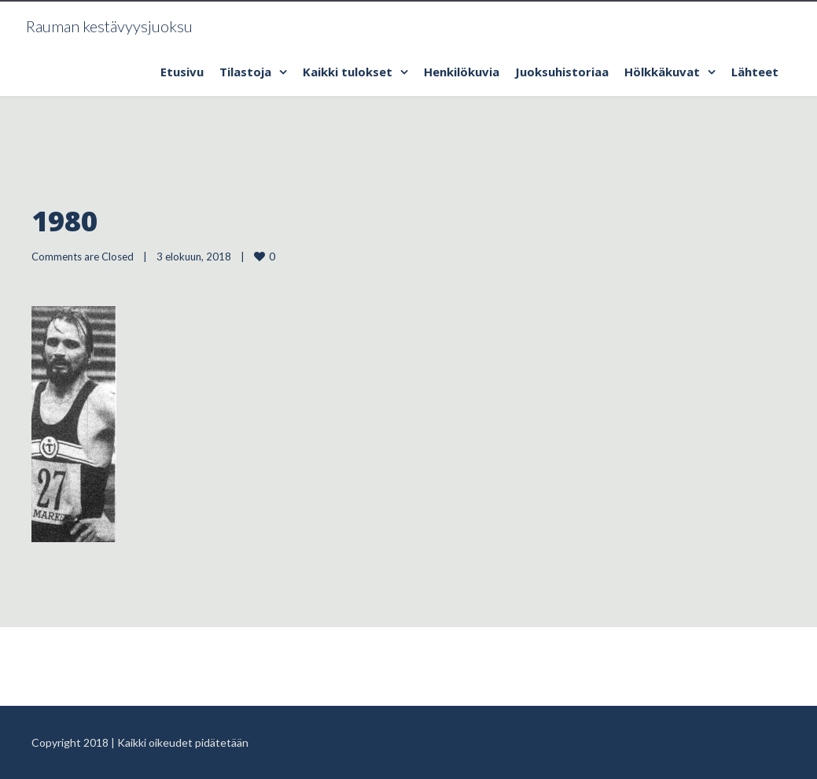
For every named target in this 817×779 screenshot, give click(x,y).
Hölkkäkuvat (662, 71)
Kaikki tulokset (347, 71)
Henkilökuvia (461, 71)
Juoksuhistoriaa (562, 71)
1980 (64, 220)
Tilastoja (245, 71)
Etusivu (182, 71)
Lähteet (754, 71)
